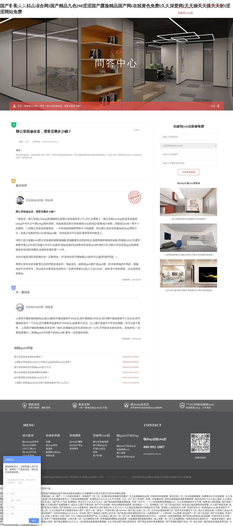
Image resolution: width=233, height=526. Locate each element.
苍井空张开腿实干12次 (186, 510)
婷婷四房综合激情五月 (197, 519)
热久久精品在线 (206, 510)
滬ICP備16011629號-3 (117, 477)
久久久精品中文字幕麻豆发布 (64, 510)
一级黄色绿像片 (218, 519)
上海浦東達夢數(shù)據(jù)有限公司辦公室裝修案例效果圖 (188, 255)
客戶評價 (97, 455)
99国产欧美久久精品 (48, 507)
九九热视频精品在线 (139, 496)
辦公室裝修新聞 (100, 442)
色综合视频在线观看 (122, 505)
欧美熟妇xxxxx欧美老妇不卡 (216, 507)
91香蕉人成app (222, 510)
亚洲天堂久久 (194, 507)
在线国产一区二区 (91, 496)
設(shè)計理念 (76, 445)
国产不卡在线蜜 (103, 505)
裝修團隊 (101, 13)
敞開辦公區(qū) (53, 452)
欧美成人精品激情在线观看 (195, 505)
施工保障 (166, 13)
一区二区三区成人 (43, 502)
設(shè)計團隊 (76, 442)
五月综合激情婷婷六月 (162, 510)
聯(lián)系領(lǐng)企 (209, 13)
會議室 (49, 449)
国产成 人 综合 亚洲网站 (65, 502)
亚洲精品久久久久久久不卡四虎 (105, 499)
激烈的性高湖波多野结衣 (216, 522)
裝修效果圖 (83, 13)
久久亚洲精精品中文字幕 (189, 502)
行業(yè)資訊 (99, 449)
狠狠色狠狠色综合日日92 (143, 516)
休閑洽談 (50, 455)
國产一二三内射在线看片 (68, 496)
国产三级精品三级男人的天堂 (101, 513)
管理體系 (73, 449)
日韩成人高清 (46, 522)
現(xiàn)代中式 (29, 452)
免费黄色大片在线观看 (213, 496)
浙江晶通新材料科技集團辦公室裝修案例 (189, 219)
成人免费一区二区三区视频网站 (169, 519)
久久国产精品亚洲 (219, 505)
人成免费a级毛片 (29, 524)
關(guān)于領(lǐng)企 (123, 13)
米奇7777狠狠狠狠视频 (55, 519)
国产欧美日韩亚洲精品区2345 (131, 513)
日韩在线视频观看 (80, 499)
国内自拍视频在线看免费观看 (179, 499)
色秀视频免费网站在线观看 (113, 519)
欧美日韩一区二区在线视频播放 (185, 496)
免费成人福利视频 (212, 502)
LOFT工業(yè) (29, 449)
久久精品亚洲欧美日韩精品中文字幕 (142, 507)
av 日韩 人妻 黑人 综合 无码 (56, 516)
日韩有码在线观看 (160, 496)
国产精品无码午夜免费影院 (151, 522)
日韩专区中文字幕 (221, 516)
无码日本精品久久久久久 (66, 513)
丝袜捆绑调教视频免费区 (140, 519)
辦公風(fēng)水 (100, 445)
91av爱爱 (177, 513)
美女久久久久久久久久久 (90, 502)
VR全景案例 (28, 455)
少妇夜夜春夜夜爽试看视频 (93, 522)
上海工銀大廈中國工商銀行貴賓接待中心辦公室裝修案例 (188, 290)
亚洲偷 (41, 505)
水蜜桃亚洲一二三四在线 (159, 513)
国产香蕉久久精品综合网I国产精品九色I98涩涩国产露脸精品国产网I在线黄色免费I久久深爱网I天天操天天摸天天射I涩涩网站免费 (62, 493)
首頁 (51, 13)
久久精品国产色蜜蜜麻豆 (57, 505)
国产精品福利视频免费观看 (117, 502)
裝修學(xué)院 (185, 13)
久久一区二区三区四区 (133, 499)
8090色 (82, 513)
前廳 (48, 442)
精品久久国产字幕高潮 (82, 505)
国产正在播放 (218, 513)
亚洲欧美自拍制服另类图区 (114, 496)
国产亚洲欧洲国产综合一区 (179, 522)
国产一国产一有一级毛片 (91, 510)
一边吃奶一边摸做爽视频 (169, 516)
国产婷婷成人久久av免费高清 (74, 507)
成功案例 (65, 13)
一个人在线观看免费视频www (161, 502)
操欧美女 (94, 507)
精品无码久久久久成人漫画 (208, 499)
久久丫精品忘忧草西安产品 (84, 516)
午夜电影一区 (48, 496)
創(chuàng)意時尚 (30, 442)
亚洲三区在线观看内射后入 (56, 499)
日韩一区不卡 (139, 502)
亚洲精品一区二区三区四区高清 (165, 505)
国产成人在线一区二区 (139, 510)
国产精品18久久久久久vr (111, 507)
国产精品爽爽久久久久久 (66, 522)
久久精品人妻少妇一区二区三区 (114, 516)
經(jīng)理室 (51, 445)
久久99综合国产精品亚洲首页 (122, 522)
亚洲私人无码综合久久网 (173, 507)
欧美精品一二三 (141, 505)
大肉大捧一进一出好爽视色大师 (83, 519)
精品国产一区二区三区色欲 (196, 513)
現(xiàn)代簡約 (29, 445)
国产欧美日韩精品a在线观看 (197, 516)
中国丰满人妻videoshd (116, 510)
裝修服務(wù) (147, 13)
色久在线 (198, 522)
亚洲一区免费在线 (155, 499)
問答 (42, 106)
